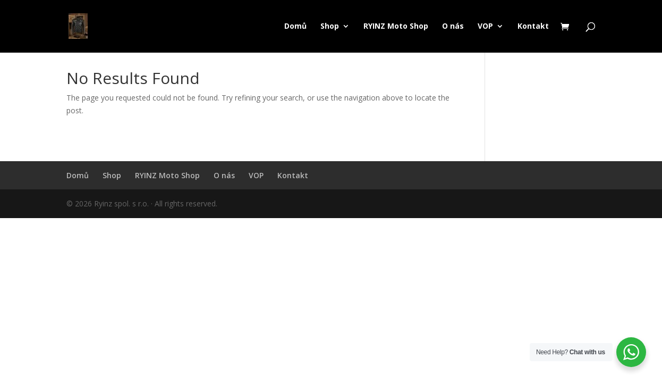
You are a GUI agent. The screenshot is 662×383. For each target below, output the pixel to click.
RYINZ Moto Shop (395, 26)
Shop (329, 26)
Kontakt (533, 26)
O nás (453, 26)
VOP (485, 26)
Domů (295, 26)
